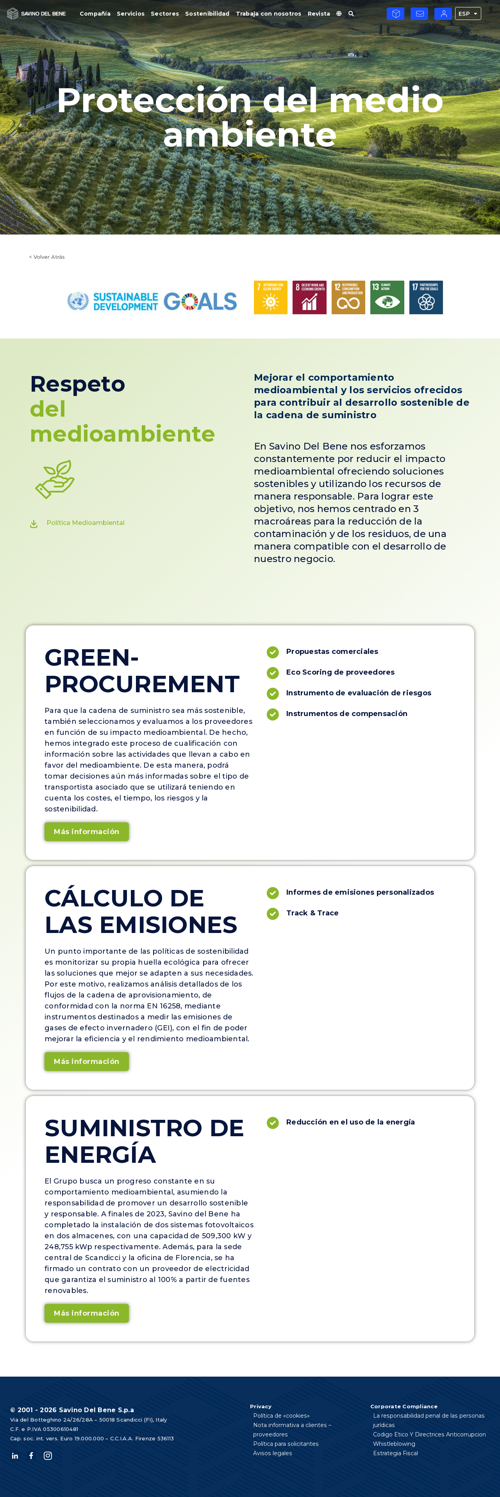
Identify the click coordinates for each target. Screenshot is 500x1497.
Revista (319, 13)
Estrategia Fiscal (395, 1453)
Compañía (95, 13)
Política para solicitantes (285, 1434)
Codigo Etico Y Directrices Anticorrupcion (429, 1434)
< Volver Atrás (47, 257)
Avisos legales (272, 1443)
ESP (468, 13)
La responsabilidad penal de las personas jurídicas (428, 1420)
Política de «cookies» (281, 1415)
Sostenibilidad (207, 13)
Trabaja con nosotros (269, 13)
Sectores (165, 13)
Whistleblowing (394, 1443)
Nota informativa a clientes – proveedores (310, 1425)
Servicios (131, 13)
